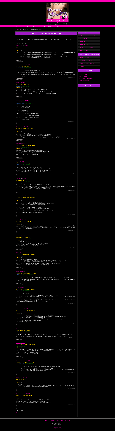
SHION (18, 343)
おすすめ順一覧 (83, 38)
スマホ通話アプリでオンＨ (86, 60)
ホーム (17, 26)
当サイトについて (84, 74)
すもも (18, 235)
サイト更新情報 (83, 76)
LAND (17, 271)
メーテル (18, 195)
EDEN (17, 252)
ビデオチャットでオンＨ (86, 57)
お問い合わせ (67, 420)
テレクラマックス (20, 393)
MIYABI (18, 82)
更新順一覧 (84, 44)
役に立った (19, 60)
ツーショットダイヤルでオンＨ (87, 63)
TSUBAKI (18, 178)
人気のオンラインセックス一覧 (87, 35)
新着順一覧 (83, 41)
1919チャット (19, 45)
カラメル (18, 219)
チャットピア (19, 126)
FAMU (17, 161)
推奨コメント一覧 (84, 50)
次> (16, 412)
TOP (46, 420)
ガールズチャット (20, 64)
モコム (18, 328)
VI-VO (17, 287)
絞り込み (26, 45)
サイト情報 (56, 26)
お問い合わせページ (84, 80)
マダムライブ (19, 308)
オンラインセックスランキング (29, 26)
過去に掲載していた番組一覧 (86, 78)
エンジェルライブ (20, 360)
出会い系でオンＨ (84, 66)
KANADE (18, 143)
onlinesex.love (57, 427)
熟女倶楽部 (19, 377)
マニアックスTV (20, 100)
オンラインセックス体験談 (45, 26)
